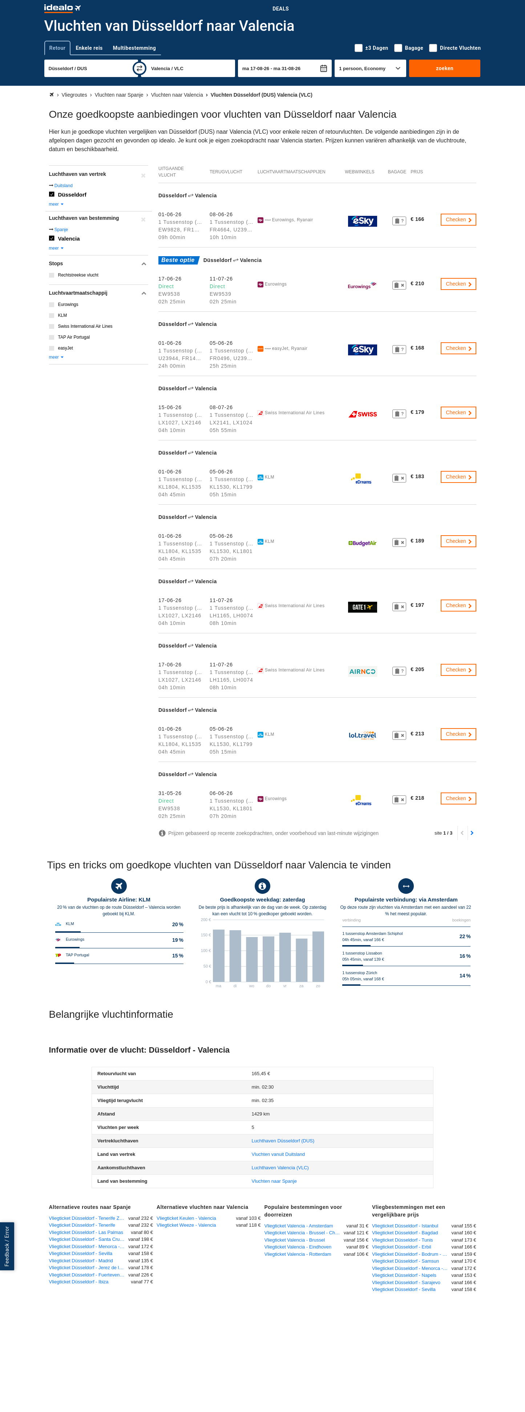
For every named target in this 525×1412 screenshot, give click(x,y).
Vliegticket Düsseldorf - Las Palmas (86, 1232)
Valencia (69, 238)
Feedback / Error (7, 1246)
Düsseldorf (72, 194)
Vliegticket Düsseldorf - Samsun (405, 1261)
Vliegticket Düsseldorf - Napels (404, 1275)
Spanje (61, 229)
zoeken (444, 68)
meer (57, 204)
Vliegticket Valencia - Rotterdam (297, 1254)
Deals (280, 9)
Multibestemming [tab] (134, 48)
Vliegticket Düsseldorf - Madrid (81, 1260)
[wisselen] (139, 68)
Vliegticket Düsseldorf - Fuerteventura (88, 1275)
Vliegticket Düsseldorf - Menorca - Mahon (89, 1246)
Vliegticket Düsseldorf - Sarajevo (406, 1282)
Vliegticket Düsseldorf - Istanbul (405, 1226)
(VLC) (280, 1167)
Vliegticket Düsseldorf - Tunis (402, 1240)
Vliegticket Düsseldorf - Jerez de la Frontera (89, 1267)
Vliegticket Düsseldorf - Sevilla (81, 1253)
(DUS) (283, 1140)
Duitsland (63, 185)
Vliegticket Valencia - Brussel (294, 1240)
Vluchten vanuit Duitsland (278, 1154)
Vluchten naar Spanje (274, 1181)
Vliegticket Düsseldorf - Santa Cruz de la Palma (89, 1239)
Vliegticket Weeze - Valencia (186, 1225)
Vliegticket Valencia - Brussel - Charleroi (304, 1232)
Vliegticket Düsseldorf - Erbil (401, 1247)
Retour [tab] (57, 48)
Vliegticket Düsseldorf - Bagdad (405, 1232)
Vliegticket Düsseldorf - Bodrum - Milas (412, 1254)
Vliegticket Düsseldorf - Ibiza (79, 1281)
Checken (459, 219)
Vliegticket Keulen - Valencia (186, 1218)
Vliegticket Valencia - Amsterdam (298, 1226)
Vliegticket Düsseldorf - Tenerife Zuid (87, 1218)
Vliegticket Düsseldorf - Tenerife (82, 1225)
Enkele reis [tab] (89, 48)
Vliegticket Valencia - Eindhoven (298, 1247)
